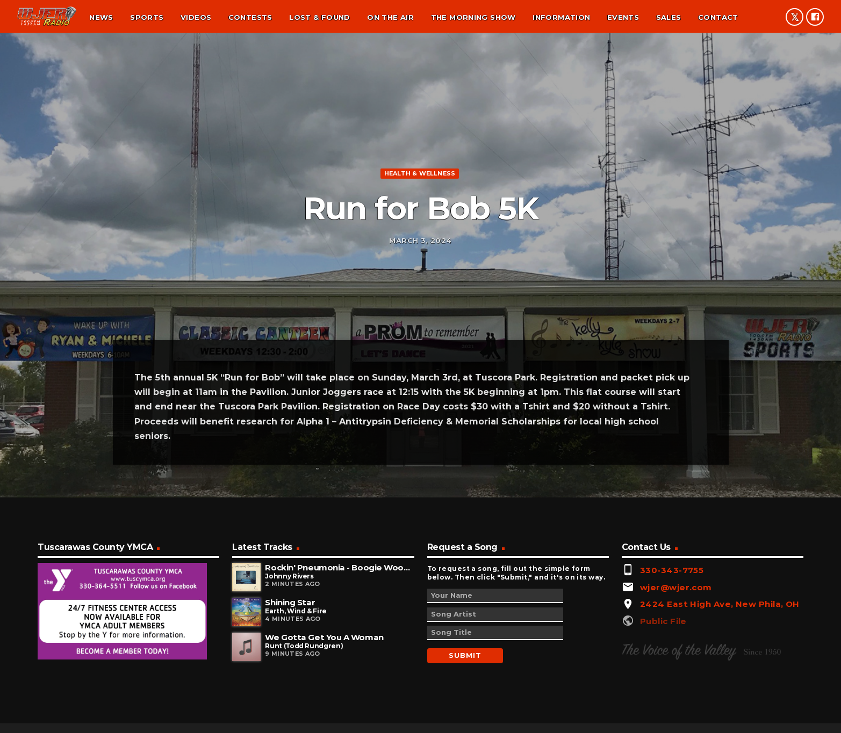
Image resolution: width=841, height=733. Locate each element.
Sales (668, 17)
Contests (250, 17)
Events (623, 17)
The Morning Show (473, 17)
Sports (146, 17)
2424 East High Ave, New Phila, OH (720, 675)
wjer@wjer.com (676, 658)
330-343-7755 (671, 641)
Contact (718, 17)
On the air (390, 17)
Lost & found (319, 17)
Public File (663, 692)
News (101, 17)
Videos (196, 17)
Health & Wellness (420, 207)
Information (561, 17)
